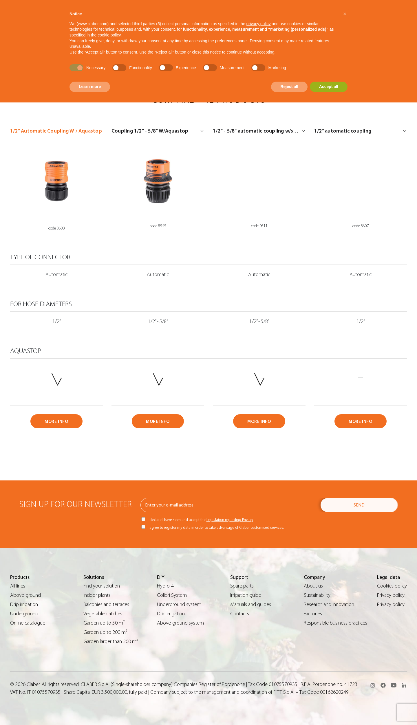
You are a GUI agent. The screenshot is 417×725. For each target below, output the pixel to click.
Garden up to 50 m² (104, 623)
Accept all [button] (328, 86)
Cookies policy (392, 586)
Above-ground (25, 595)
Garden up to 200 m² (105, 632)
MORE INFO (56, 421)
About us (313, 586)
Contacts (239, 614)
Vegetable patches (102, 614)
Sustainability (317, 595)
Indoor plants (97, 595)
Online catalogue (27, 623)
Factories (313, 614)
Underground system (179, 604)
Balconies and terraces (106, 604)
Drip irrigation (24, 604)
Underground (24, 614)
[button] (344, 14)
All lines (17, 586)
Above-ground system (180, 623)
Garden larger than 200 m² (110, 641)
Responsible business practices (335, 623)
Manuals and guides (250, 604)
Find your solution (101, 586)
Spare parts (242, 586)
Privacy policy (391, 595)
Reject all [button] (289, 86)
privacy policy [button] (258, 23)
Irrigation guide (245, 595)
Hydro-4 (165, 586)
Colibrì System (172, 595)
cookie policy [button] (109, 35)
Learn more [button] (90, 86)
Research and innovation (329, 604)
